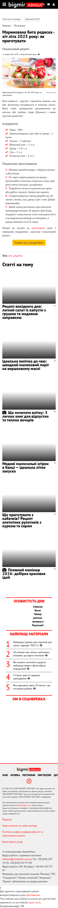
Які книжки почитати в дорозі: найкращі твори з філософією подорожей (29, 665)
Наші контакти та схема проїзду (19, 825)
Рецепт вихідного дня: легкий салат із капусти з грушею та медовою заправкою (24, 312)
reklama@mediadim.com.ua (17, 859)
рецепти (17, 255)
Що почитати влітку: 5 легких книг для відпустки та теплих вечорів (25, 416)
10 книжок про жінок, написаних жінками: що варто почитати (31, 654)
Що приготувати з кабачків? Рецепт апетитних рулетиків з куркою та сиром (21, 520)
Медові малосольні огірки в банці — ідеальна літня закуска (25, 467)
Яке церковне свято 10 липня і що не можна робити (31, 687)
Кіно (5, 775)
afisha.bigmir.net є (24, 805)
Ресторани (19, 25)
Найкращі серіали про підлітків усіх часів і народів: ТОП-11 (32, 644)
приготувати (38, 228)
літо (10, 255)
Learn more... (35, 902)
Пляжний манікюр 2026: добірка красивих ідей (24, 573)
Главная (6, 25)
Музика (15, 775)
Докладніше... (33, 895)
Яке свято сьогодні (12, 19)
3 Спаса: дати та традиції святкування (26, 677)
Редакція (7, 819)
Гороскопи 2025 (33, 19)
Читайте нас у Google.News (29, 242)
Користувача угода (12, 841)
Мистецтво (44, 775)
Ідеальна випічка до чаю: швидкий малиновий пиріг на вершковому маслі (25, 365)
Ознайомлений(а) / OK (12, 906)
